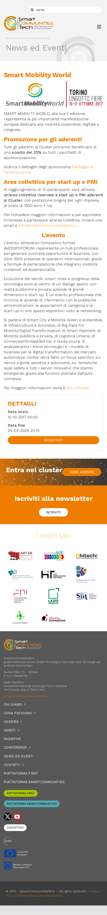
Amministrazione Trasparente (40, 895)
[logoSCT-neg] (23, 640)
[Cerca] (32, 9)
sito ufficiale (77, 388)
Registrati (53, 440)
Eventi (18, 38)
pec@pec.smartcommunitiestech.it (27, 696)
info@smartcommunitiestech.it (46, 225)
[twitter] (7, 817)
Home (9, 38)
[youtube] (17, 817)
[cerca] (65, 9)
